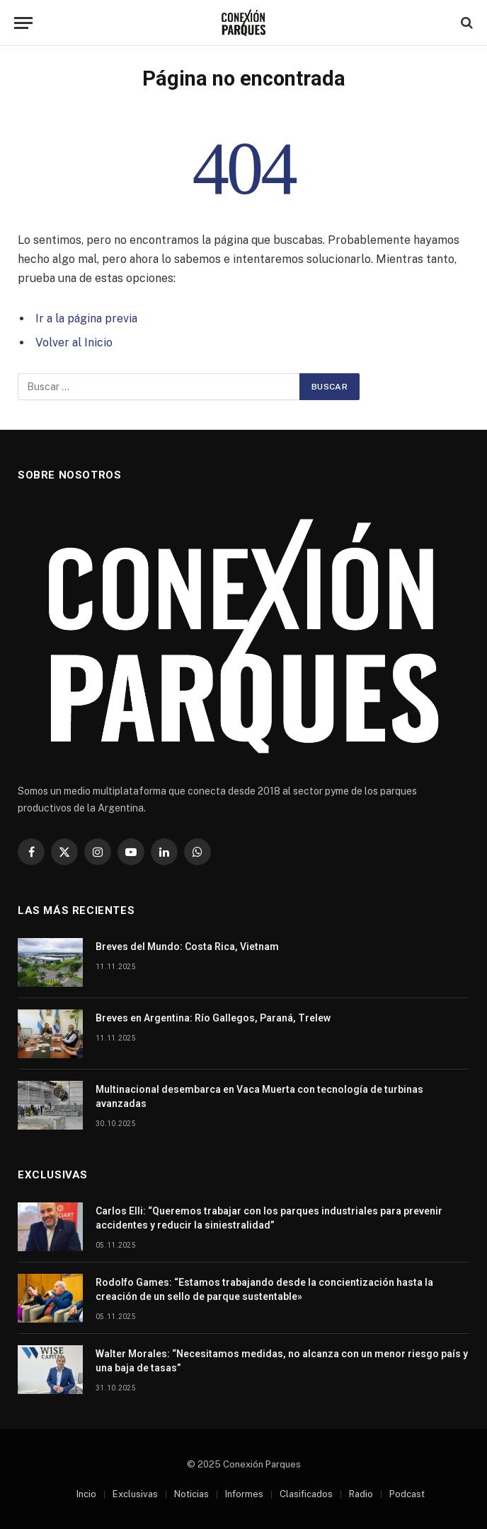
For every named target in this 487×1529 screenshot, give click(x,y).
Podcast (407, 1494)
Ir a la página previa (86, 318)
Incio (86, 1494)
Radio (361, 1494)
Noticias (191, 1494)
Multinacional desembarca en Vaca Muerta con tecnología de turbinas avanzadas (259, 1096)
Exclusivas (135, 1494)
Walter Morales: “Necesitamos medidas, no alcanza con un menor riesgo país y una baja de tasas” (282, 1360)
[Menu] (23, 23)
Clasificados (306, 1494)
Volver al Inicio (74, 342)
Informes (244, 1494)
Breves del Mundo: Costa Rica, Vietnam (187, 946)
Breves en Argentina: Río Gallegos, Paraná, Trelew (213, 1018)
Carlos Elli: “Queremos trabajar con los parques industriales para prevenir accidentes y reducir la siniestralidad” (269, 1218)
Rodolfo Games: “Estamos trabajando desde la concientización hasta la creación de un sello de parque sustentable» (264, 1289)
